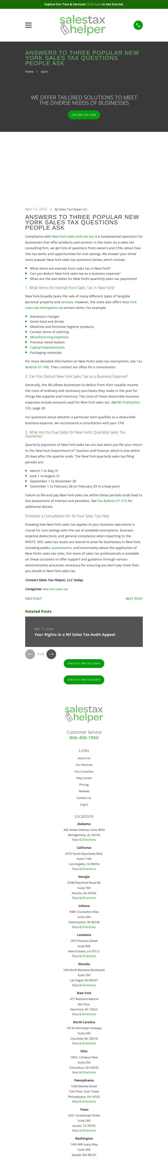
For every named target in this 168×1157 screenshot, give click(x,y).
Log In (84, 752)
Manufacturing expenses (49, 283)
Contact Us (84, 745)
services (67, 248)
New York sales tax (55, 536)
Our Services (84, 712)
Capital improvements (47, 294)
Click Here (94, 4)
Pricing (84, 732)
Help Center (84, 725)
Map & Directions (84, 787)
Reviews (84, 739)
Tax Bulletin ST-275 (112, 447)
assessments (62, 494)
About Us (84, 706)
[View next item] (52, 601)
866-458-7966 (84, 685)
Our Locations (84, 719)
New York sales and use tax (73, 183)
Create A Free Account (84, 611)
